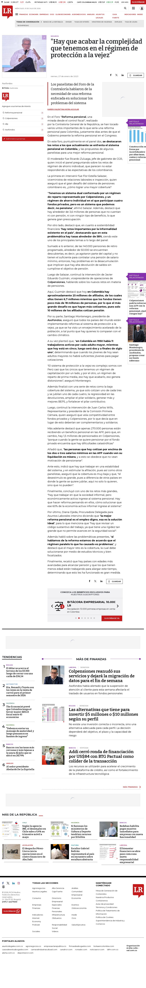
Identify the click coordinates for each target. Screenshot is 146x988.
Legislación (27, 845)
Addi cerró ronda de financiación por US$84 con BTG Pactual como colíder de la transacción (101, 756)
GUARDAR (135, 75)
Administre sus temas (14, 139)
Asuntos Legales (39, 891)
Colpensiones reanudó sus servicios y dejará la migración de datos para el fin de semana (102, 676)
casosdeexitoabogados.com (15, 949)
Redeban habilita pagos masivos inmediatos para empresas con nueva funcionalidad (131, 831)
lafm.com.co (112, 949)
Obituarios (56, 918)
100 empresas (23, 25)
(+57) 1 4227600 (9, 902)
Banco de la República (53, 22)
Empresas (36, 905)
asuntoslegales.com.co (12, 946)
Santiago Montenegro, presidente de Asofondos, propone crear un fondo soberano (137, 353)
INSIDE (140, 14)
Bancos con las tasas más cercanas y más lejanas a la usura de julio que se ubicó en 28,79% (20, 751)
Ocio (74, 918)
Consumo (36, 898)
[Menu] (17, 14)
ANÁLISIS (91, 14)
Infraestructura (58, 915)
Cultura (75, 845)
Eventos (75, 905)
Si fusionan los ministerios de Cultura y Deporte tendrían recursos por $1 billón (81, 831)
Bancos (9, 744)
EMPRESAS (44, 14)
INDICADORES (130, 14)
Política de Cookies (104, 917)
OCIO (52, 14)
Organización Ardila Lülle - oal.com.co (133, 948)
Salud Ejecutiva (78, 925)
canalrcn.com (66, 949)
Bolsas (9, 665)
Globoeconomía (79, 908)
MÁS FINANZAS (130, 787)
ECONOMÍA (33, 14)
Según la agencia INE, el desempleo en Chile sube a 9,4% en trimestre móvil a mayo (34, 831)
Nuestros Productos (105, 897)
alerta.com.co (8, 953)
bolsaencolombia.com (104, 946)
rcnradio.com (81, 949)
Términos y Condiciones (106, 907)
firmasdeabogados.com (80, 946)
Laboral (123, 845)
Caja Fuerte (57, 891)
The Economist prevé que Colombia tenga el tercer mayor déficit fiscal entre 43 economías (18, 712)
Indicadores (37, 915)
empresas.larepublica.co (55, 946)
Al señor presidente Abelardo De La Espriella (20, 768)
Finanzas (36, 908)
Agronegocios (38, 888)
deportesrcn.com (25, 953)
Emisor (69, 22)
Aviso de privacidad (104, 904)
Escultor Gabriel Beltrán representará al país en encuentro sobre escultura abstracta (82, 854)
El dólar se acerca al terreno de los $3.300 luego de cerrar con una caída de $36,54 (19, 672)
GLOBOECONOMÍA (63, 14)
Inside (74, 915)
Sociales (36, 931)
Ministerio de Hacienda (102, 22)
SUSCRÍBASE (138, 2)
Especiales (57, 905)
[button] (51, 606)
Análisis (9, 763)
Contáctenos (102, 901)
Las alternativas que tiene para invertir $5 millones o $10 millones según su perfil (103, 714)
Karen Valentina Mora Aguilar (63, 109)
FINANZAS (23, 14)
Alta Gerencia (58, 888)
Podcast (36, 925)
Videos (55, 931)
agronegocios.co (33, 946)
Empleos (118, 22)
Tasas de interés (81, 22)
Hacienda (10, 703)
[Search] (125, 8)
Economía (76, 898)
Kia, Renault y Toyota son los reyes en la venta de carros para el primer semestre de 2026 (20, 691)
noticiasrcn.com (97, 949)
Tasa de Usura (131, 22)
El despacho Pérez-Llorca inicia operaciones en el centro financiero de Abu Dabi (33, 854)
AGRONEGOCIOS (79, 14)
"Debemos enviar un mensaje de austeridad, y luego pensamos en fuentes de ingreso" (20, 732)
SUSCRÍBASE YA (111, 618)
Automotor (12, 684)
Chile (24, 823)
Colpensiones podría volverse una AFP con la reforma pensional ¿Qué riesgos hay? (137, 307)
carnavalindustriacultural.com (44, 949)
